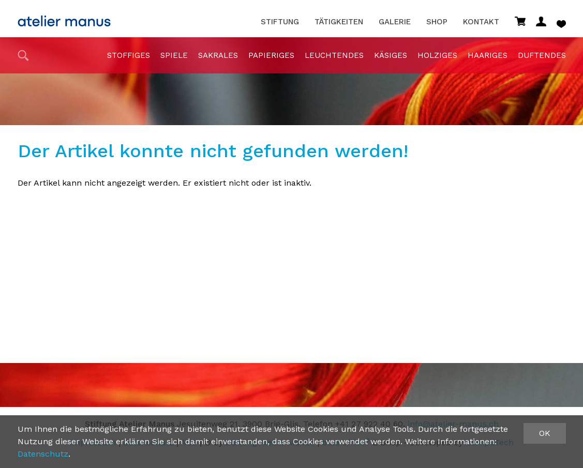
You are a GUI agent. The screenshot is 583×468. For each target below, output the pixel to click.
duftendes (542, 55)
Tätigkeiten (339, 22)
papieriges (271, 55)
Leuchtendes (334, 55)
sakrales (218, 55)
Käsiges (390, 55)
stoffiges (128, 55)
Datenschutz (43, 454)
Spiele (174, 55)
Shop (436, 22)
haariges (487, 55)
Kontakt (481, 22)
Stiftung (280, 22)
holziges (437, 55)
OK (544, 433)
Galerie (395, 22)
